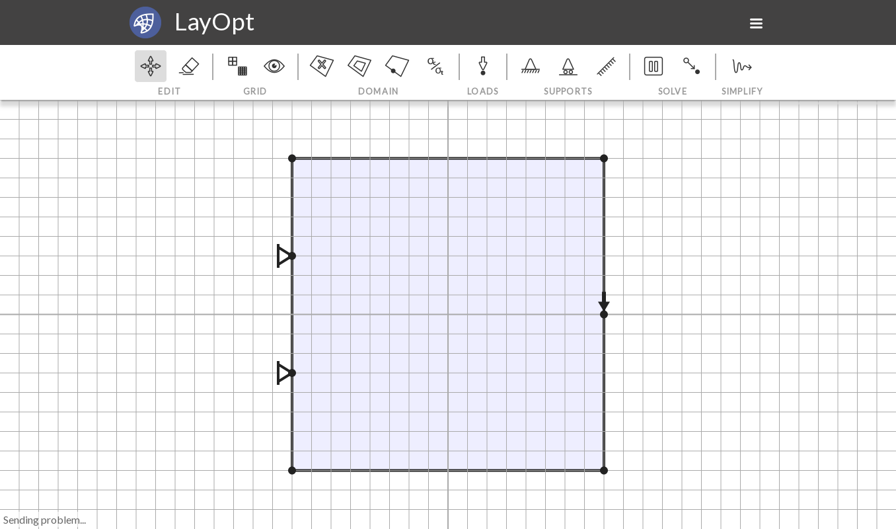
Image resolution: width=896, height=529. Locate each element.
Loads (483, 74)
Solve (672, 74)
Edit (169, 74)
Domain (379, 74)
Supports (568, 74)
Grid (255, 74)
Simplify (740, 74)
